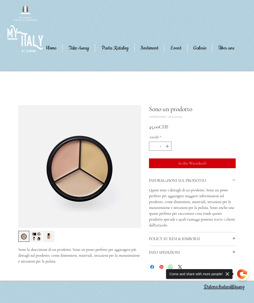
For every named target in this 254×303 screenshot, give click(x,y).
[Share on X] (180, 267)
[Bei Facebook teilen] (152, 267)
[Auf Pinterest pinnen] (161, 267)
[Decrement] (153, 146)
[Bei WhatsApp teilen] (171, 267)
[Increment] (168, 146)
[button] (226, 48)
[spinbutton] (160, 146)
